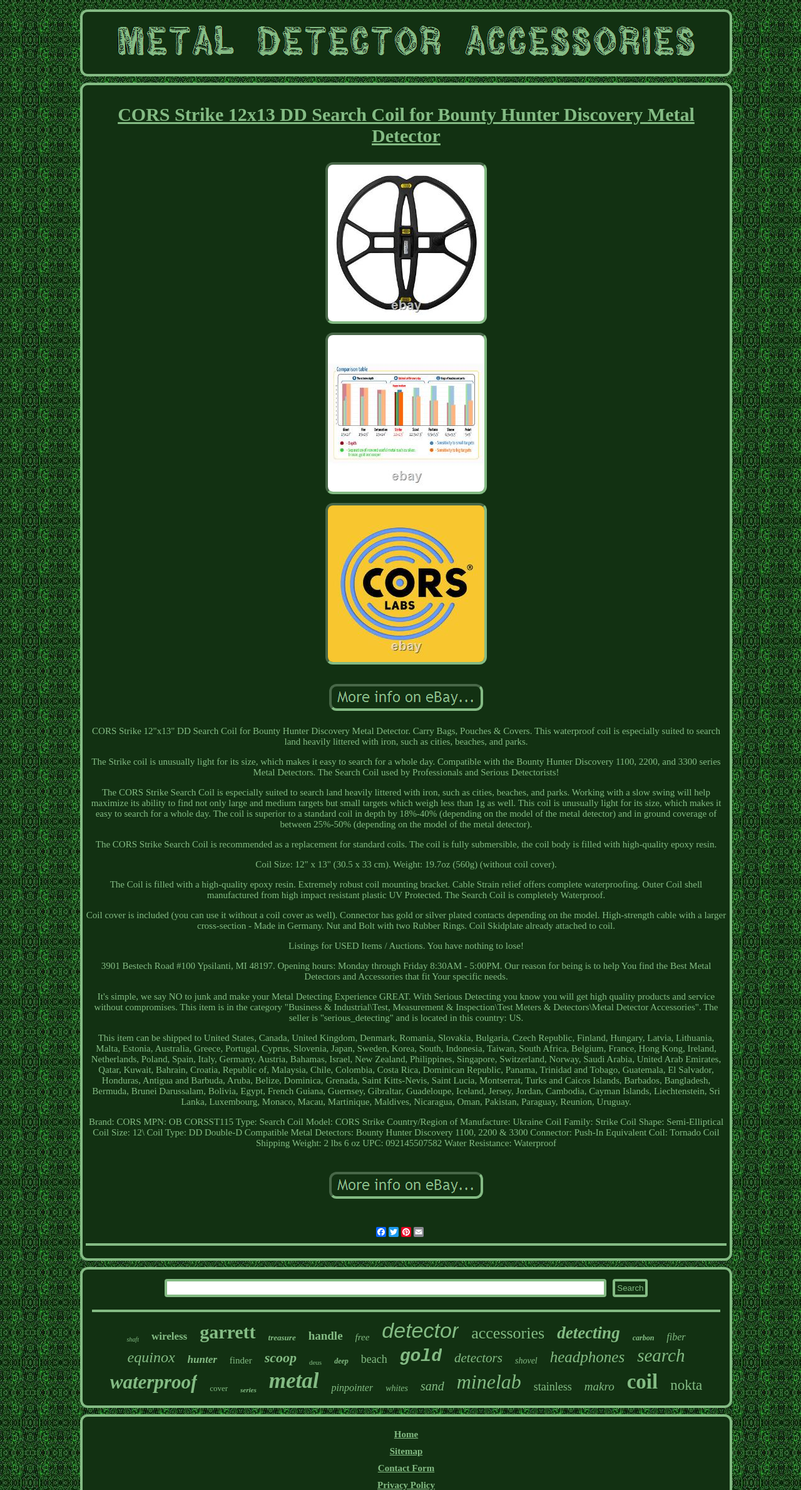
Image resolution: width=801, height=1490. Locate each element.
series (248, 1390)
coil (642, 1381)
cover (219, 1388)
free (362, 1337)
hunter (202, 1359)
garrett (227, 1332)
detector (420, 1330)
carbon (644, 1337)
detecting (588, 1332)
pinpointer (352, 1387)
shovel (526, 1360)
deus (315, 1362)
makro (599, 1386)
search (661, 1355)
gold (421, 1356)
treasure (282, 1337)
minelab (489, 1381)
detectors (478, 1357)
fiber (675, 1337)
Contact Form (406, 1468)
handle (326, 1335)
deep (341, 1361)
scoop (281, 1357)
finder (241, 1360)
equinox (151, 1357)
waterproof (154, 1382)
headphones (587, 1356)
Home (406, 1434)
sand (432, 1386)
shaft (132, 1339)
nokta (686, 1385)
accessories (507, 1333)
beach (374, 1359)
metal (294, 1380)
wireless (169, 1336)
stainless (553, 1386)
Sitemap (406, 1451)
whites (396, 1388)
